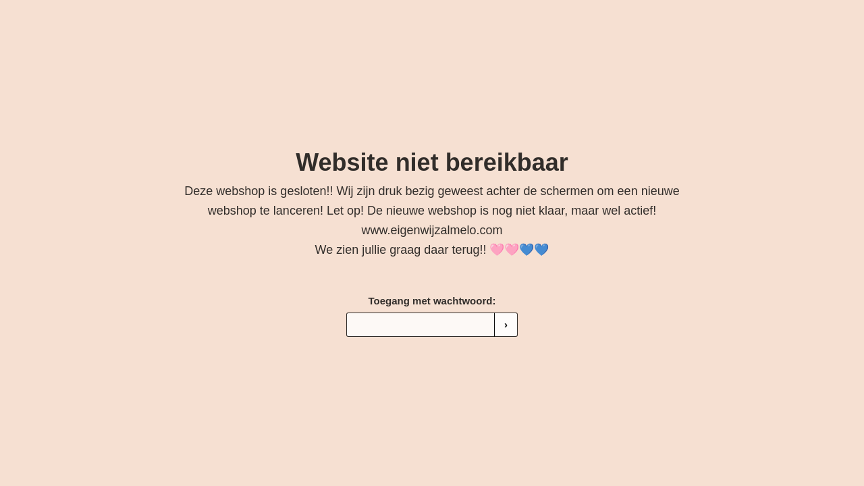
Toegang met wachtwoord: (432, 300)
